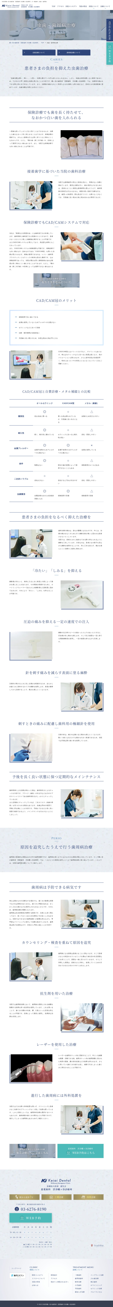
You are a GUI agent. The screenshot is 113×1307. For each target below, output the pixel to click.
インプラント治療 (97, 1275)
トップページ (16, 1268)
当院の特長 (83, 6)
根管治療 (78, 1282)
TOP (53, 6)
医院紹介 (54, 1275)
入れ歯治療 (95, 1278)
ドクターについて (38, 1278)
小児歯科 (78, 1285)
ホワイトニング (96, 1285)
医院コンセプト (71, 6)
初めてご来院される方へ (60, 1282)
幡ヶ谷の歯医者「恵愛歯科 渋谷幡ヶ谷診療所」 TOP (26, 42)
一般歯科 (78, 1275)
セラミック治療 (96, 1288)
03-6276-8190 (30, 1209)
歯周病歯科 (79, 1278)
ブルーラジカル (96, 1292)
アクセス (60, 6)
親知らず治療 (80, 1292)
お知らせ (35, 1285)
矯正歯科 (94, 1282)
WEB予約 (30, 1218)
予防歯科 (78, 1288)
